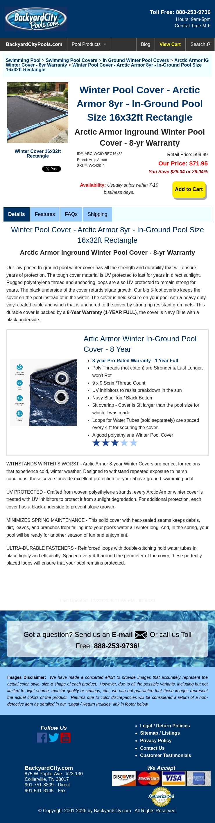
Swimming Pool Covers (71, 60)
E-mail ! (130, 634)
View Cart (170, 44)
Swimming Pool (23, 60)
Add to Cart (189, 189)
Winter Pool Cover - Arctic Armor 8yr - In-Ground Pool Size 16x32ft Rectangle (104, 67)
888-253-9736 (193, 12)
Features (45, 214)
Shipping (97, 214)
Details (16, 214)
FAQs (71, 214)
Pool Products (86, 44)
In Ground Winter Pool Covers (136, 60)
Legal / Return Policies (165, 725)
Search (200, 44)
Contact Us (152, 748)
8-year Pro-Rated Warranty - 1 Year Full (135, 360)
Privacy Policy (156, 740)
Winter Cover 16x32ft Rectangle (38, 153)
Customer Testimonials (165, 755)
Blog (145, 44)
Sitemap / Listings (160, 733)
